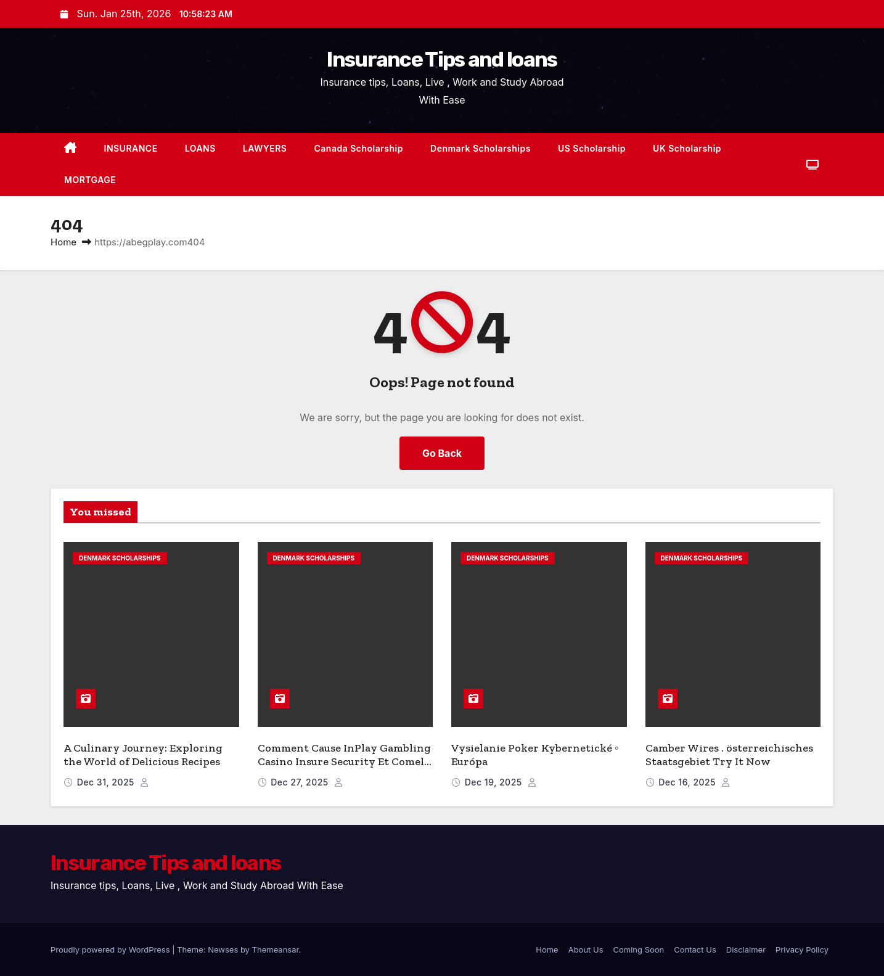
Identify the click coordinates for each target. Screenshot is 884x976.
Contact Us (695, 949)
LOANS (200, 148)
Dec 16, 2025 (688, 782)
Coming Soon (639, 949)
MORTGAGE (90, 179)
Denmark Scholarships (480, 148)
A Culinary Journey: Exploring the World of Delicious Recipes (143, 755)
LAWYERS (265, 148)
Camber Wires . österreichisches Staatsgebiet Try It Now (729, 755)
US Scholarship (592, 148)
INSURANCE (131, 148)
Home (63, 242)
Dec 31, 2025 (107, 782)
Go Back (442, 453)
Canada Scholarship (358, 148)
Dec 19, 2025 (495, 782)
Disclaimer (746, 949)
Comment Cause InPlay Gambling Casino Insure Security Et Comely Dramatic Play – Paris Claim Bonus (344, 769)
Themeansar (275, 949)
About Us (586, 949)
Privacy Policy (802, 949)
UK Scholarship (687, 148)
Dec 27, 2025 (301, 782)
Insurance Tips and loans (442, 59)
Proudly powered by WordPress (111, 949)
